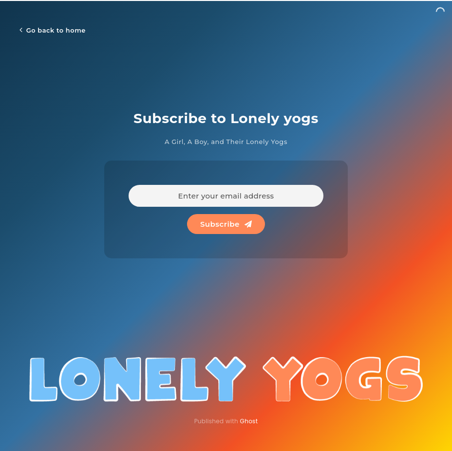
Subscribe (226, 224)
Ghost (249, 421)
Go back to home (52, 30)
